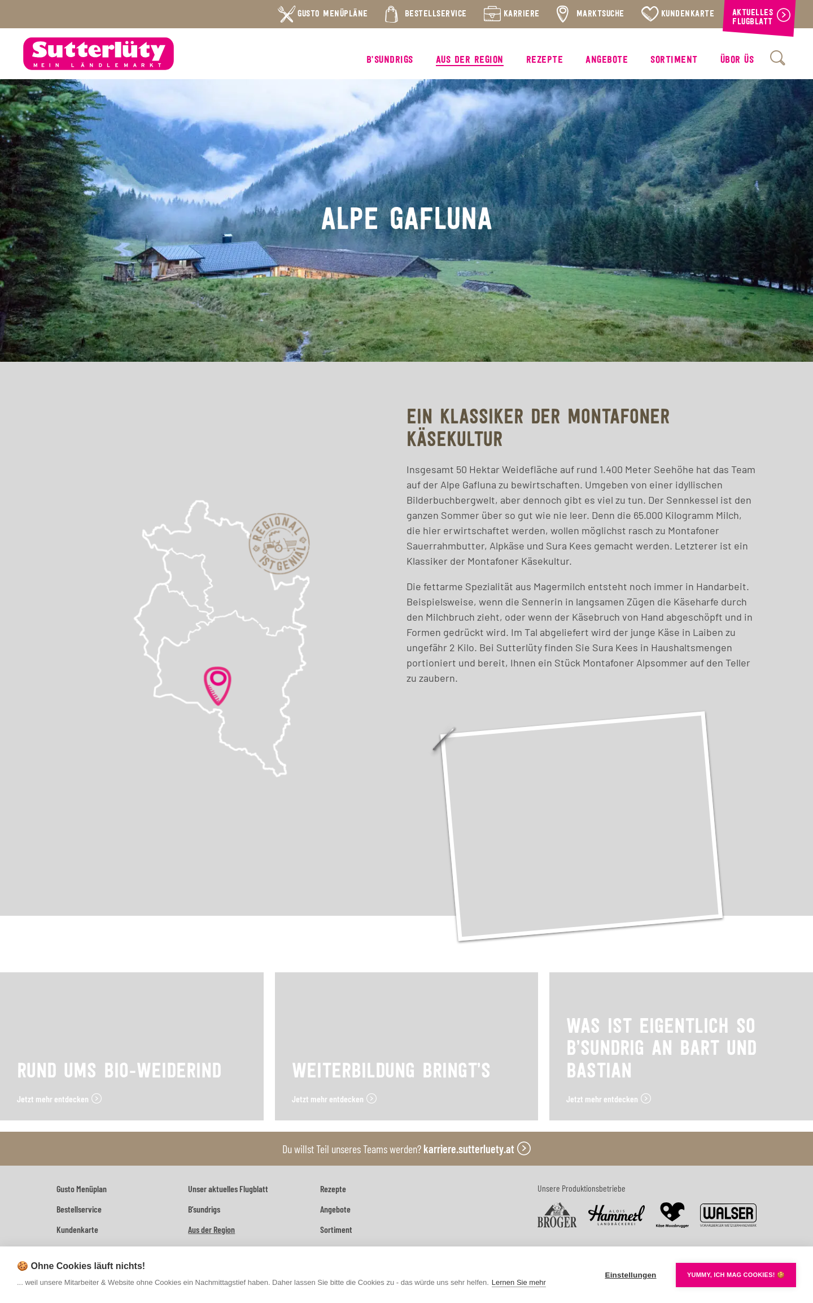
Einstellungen (630, 1275)
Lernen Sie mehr (519, 1282)
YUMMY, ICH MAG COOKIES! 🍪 (736, 1274)
